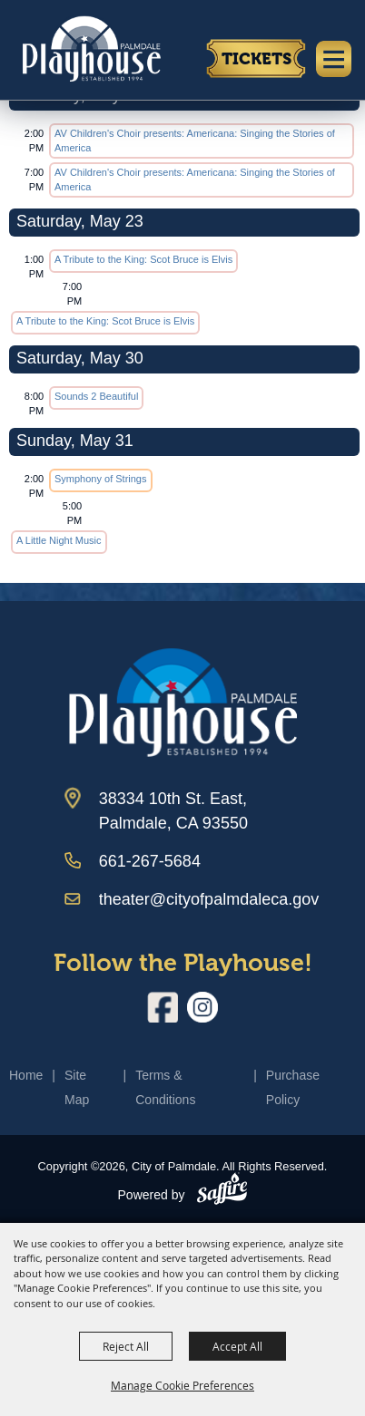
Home (26, 1075)
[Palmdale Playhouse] (183, 703)
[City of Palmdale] (90, 48)
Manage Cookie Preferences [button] (182, 1385)
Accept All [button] (237, 1346)
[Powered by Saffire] (222, 1192)
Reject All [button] (126, 1346)
